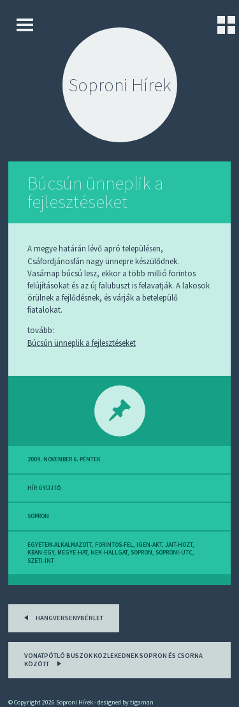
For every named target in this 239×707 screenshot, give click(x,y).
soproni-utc (174, 552)
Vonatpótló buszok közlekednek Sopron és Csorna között (113, 660)
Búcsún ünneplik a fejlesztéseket (95, 192)
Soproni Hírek (120, 84)
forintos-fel (114, 545)
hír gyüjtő (44, 488)
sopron (38, 516)
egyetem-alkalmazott (59, 545)
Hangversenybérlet (61, 616)
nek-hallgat (109, 552)
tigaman (142, 702)
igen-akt (149, 545)
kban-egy (40, 552)
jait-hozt (178, 545)
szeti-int (40, 561)
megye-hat (72, 552)
